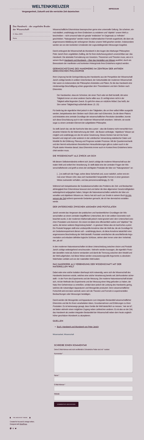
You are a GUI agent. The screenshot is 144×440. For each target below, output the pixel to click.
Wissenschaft (69, 334)
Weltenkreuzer (50, 6)
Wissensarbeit (58, 334)
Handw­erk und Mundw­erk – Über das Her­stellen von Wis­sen (89, 60)
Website (56, 394)
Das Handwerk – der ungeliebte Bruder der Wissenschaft (31, 28)
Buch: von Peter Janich (78, 327)
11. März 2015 (17, 34)
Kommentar (58, 353)
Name (56, 375)
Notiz (15, 38)
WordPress (23, 424)
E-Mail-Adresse (59, 384)
